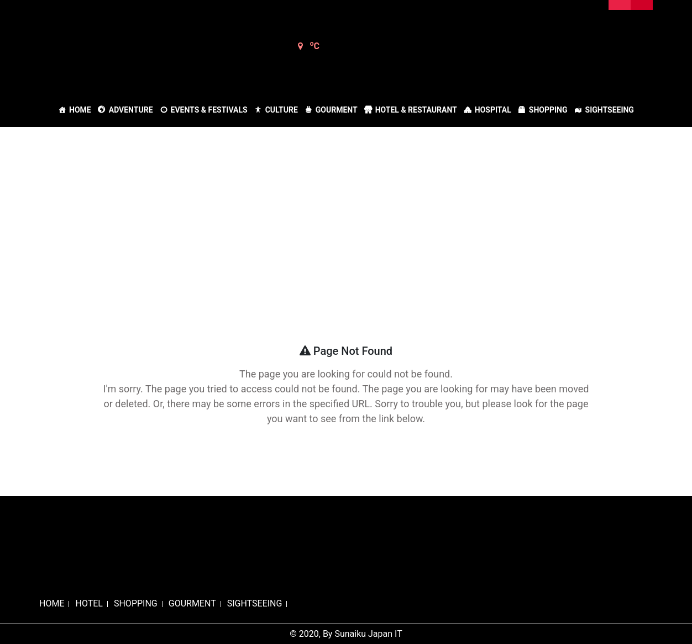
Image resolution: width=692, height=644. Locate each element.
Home (80, 109)
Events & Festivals (209, 109)
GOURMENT (192, 603)
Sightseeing (609, 109)
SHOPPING (136, 603)
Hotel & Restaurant (416, 109)
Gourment (337, 109)
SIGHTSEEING (254, 603)
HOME (51, 603)
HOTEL (88, 603)
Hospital (493, 109)
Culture (281, 109)
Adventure (131, 109)
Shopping (548, 109)
